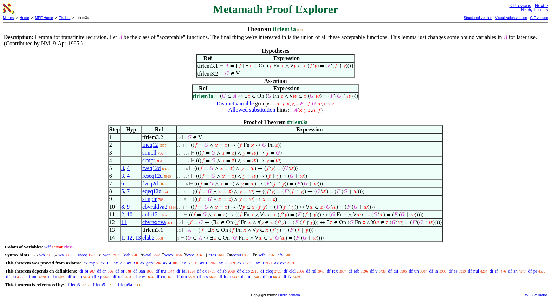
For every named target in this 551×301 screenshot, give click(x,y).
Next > (541, 5)
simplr (149, 199)
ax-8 (241, 263)
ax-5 (186, 263)
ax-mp (89, 263)
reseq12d (152, 176)
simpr (148, 160)
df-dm (181, 276)
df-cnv (139, 276)
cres (212, 254)
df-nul (473, 271)
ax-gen (146, 263)
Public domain (289, 295)
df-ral (311, 271)
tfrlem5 (98, 284)
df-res (202, 276)
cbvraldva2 (154, 207)
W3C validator (536, 295)
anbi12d (151, 214)
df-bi (83, 271)
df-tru (161, 271)
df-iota (225, 276)
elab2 (148, 238)
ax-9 (260, 263)
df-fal (181, 271)
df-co (160, 276)
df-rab (353, 271)
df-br (52, 276)
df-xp (97, 276)
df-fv (287, 276)
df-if (494, 271)
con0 (236, 254)
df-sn (513, 271)
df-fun (247, 276)
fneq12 (150, 145)
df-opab (74, 276)
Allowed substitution (252, 110)
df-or (119, 271)
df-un (414, 271)
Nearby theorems (534, 10)
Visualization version (511, 18)
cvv (190, 254)
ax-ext (280, 263)
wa (61, 254)
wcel (107, 254)
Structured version (478, 18)
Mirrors (8, 18)
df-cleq (266, 271)
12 (129, 238)
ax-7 (223, 263)
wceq (82, 254)
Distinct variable (235, 103)
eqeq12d (151, 191)
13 (138, 238)
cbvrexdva (154, 222)
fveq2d (150, 184)
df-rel (118, 276)
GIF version (539, 18)
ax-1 (105, 263)
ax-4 (167, 263)
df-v (374, 271)
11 (124, 222)
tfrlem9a (124, 284)
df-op (11, 276)
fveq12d (151, 168)
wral (147, 254)
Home (24, 18)
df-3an (139, 271)
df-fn (267, 276)
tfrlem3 (73, 284)
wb (42, 254)
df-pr (532, 271)
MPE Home (44, 18)
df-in (433, 271)
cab (127, 254)
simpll (149, 153)
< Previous (520, 5)
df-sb (222, 271)
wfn (262, 254)
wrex (169, 254)
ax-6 (204, 263)
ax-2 (118, 263)
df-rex (332, 271)
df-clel (290, 271)
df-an (101, 271)
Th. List (65, 18)
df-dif (393, 271)
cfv (281, 254)
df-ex (202, 271)
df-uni (32, 276)
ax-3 (131, 263)
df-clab (243, 271)
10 (129, 214)
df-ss (453, 271)
